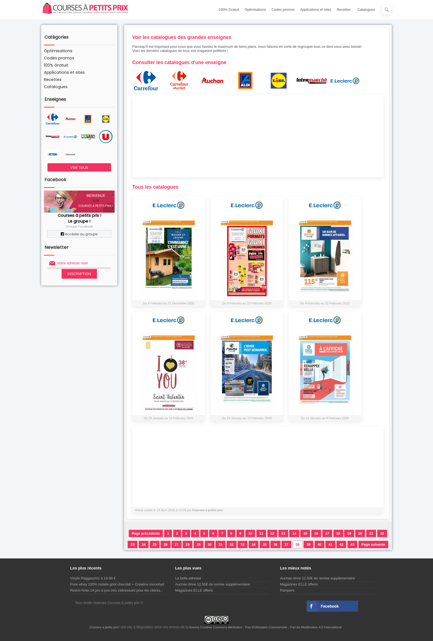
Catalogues (366, 9)
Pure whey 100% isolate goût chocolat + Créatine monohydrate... (121, 584)
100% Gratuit (228, 9)
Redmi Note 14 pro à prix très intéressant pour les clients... (116, 590)
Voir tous (79, 167)
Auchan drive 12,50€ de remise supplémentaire (212, 584)
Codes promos (282, 9)
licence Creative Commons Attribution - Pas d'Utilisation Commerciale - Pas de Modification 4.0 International (266, 627)
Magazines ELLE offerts (194, 590)
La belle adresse (188, 578)
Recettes (344, 9)
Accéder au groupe (79, 234)
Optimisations (255, 9)
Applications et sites (315, 9)
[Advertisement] (258, 136)
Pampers (287, 590)
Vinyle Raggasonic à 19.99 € (93, 578)
